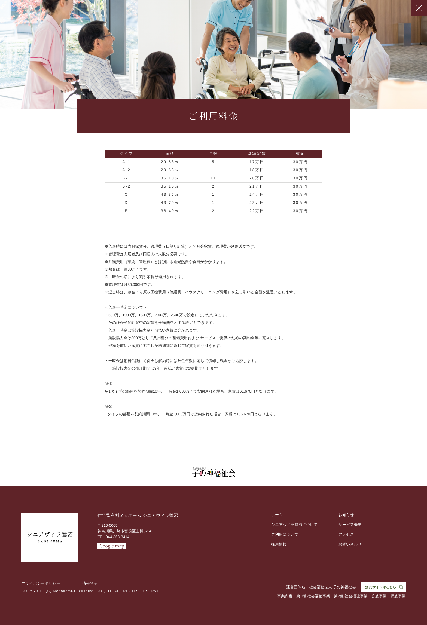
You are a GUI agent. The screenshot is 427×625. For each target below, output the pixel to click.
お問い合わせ (350, 544)
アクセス (346, 534)
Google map (111, 546)
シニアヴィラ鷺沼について (294, 524)
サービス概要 (350, 524)
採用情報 (278, 544)
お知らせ (346, 515)
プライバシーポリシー (40, 583)
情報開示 (89, 583)
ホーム (277, 515)
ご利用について (284, 534)
